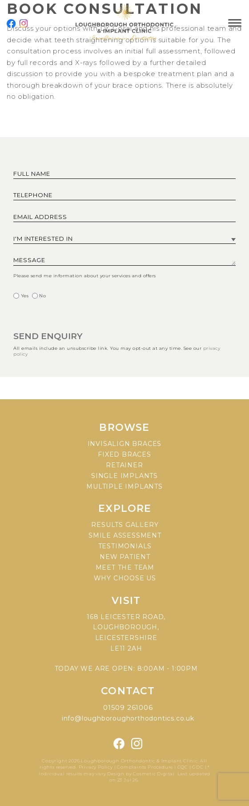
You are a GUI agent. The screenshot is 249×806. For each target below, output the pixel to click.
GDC (197, 767)
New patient (125, 557)
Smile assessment (124, 535)
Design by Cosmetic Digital (141, 773)
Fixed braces (124, 454)
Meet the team (125, 567)
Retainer (124, 465)
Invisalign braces (125, 444)
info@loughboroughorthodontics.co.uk (128, 718)
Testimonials (125, 546)
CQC (182, 767)
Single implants (124, 476)
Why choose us (125, 578)
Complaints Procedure (145, 767)
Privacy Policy (96, 767)
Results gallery (124, 525)
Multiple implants (124, 486)
